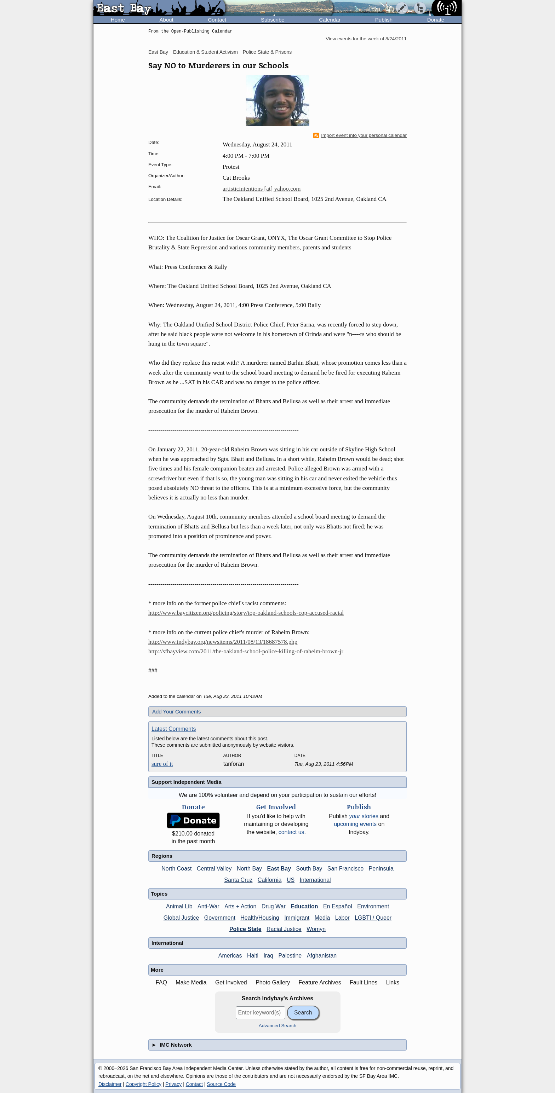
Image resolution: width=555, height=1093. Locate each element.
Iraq (268, 956)
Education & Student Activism (205, 52)
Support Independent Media (186, 782)
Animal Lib (179, 906)
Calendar (330, 20)
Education (304, 906)
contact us (291, 832)
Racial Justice (284, 929)
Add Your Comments (176, 712)
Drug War (274, 906)
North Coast (176, 869)
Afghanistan (322, 956)
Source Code (221, 1084)
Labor (342, 918)
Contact (217, 20)
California (270, 880)
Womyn (316, 929)
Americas (230, 956)
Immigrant (296, 918)
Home (118, 20)
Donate (435, 20)
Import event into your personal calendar (360, 135)
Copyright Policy (143, 1084)
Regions (161, 856)
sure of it (162, 764)
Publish (384, 20)
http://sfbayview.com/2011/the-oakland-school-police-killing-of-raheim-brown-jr (245, 651)
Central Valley (214, 869)
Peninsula (381, 869)
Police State (245, 929)
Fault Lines (363, 982)
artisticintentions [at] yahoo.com (262, 188)
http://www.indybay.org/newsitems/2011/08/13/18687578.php (222, 641)
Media (322, 918)
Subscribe (273, 20)
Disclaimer (109, 1084)
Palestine (290, 956)
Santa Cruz (238, 880)
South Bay (309, 869)
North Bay (249, 869)
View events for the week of (366, 38)
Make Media (191, 982)
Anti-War (208, 906)
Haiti (252, 956)
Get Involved (231, 982)
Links (392, 982)
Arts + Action (240, 906)
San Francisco (345, 869)
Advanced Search (278, 1025)
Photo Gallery (273, 982)
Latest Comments (173, 729)
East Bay (158, 52)
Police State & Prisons (267, 52)
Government (219, 918)
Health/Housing (259, 918)
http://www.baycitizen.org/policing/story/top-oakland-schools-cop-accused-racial (246, 612)
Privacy (173, 1084)
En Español (337, 906)
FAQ (161, 982)
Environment (373, 906)
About (166, 20)
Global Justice (181, 918)
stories (363, 816)
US (290, 880)
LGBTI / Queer (373, 918)
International (315, 880)
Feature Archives (320, 982)
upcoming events (355, 824)
